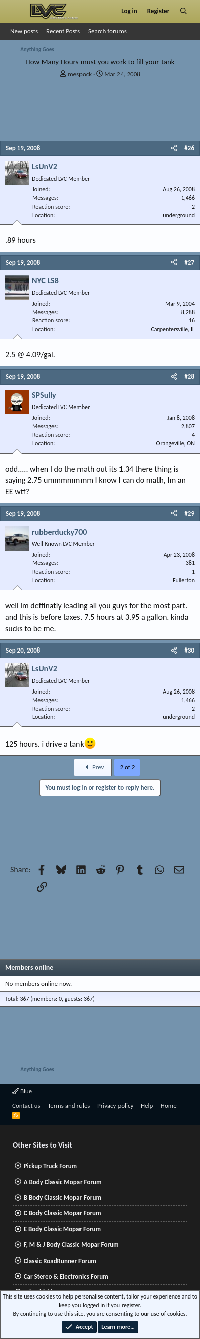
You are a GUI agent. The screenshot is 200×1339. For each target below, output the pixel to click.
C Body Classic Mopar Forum (62, 1213)
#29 (189, 513)
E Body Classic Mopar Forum (62, 1229)
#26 (189, 148)
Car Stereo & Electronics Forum (66, 1276)
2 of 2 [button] (127, 767)
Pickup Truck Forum (50, 1166)
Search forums (107, 31)
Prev (93, 767)
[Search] (183, 11)
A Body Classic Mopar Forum (63, 1182)
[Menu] (17, 11)
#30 (189, 650)
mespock (80, 74)
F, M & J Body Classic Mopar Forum (71, 1244)
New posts (24, 31)
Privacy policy (115, 1105)
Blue (22, 1091)
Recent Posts (63, 31)
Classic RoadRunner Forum (60, 1261)
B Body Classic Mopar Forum (62, 1197)
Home (169, 1105)
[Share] (174, 148)
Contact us (26, 1105)
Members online (29, 967)
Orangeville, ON (175, 443)
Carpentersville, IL (173, 329)
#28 (189, 376)
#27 (189, 262)
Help (147, 1105)
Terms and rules (69, 1105)
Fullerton (184, 580)
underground (179, 215)
